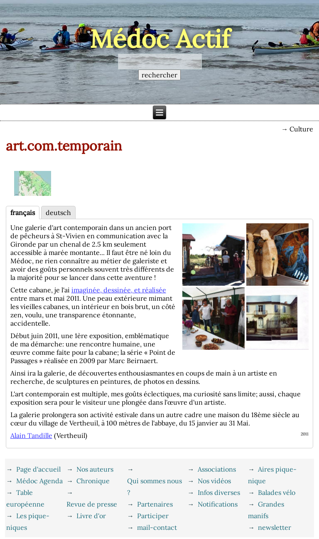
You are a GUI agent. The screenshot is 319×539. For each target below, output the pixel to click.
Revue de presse (91, 504)
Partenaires (155, 504)
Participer (153, 516)
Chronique (93, 481)
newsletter (274, 527)
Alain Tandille (31, 435)
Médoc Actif (160, 38)
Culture (301, 129)
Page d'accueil (38, 469)
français (22, 212)
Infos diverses (219, 492)
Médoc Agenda (39, 481)
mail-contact (157, 527)
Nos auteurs (94, 469)
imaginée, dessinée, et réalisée (118, 290)
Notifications (218, 504)
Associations (217, 469)
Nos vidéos (214, 481)
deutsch (58, 212)
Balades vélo (276, 492)
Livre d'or (91, 516)
